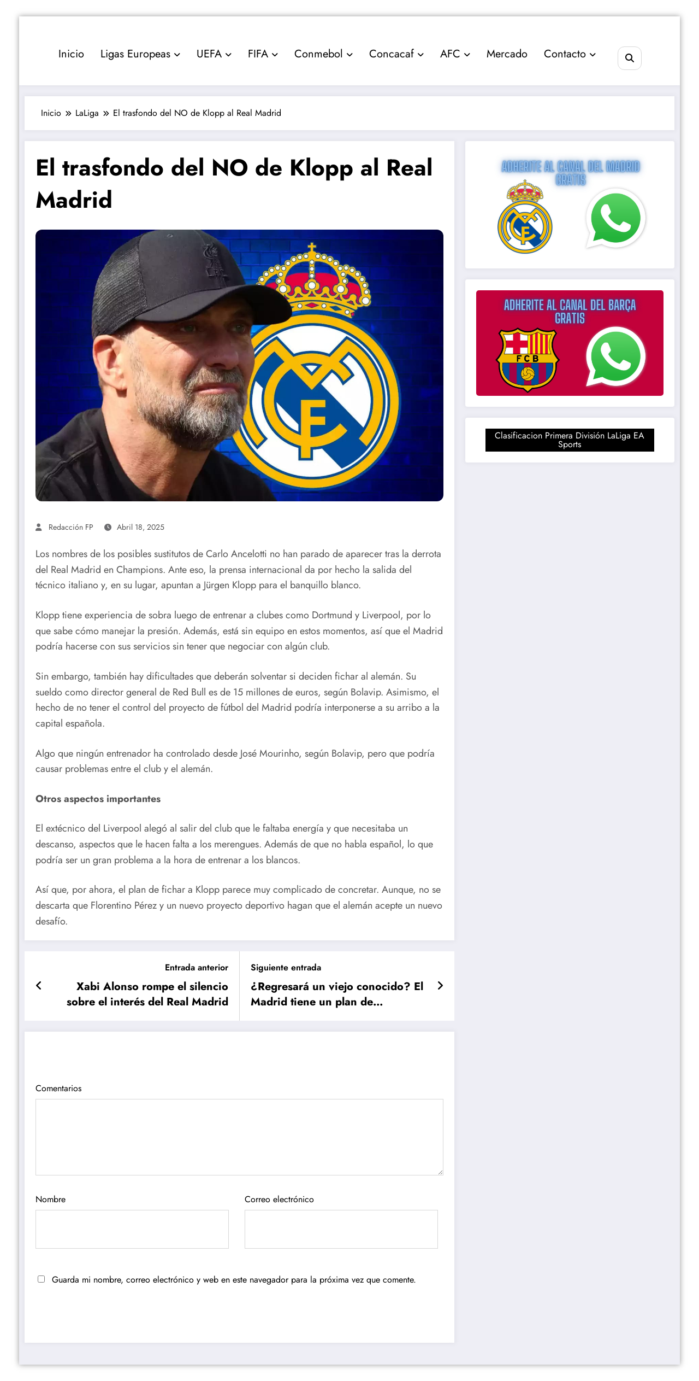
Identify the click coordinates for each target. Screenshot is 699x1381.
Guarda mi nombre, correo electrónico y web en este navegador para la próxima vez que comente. (234, 1279)
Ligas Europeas (140, 54)
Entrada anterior (196, 967)
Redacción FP (71, 527)
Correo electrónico (341, 1221)
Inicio (71, 54)
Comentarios (239, 1128)
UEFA (214, 54)
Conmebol (323, 54)
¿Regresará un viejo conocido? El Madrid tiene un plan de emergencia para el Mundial (337, 994)
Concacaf (396, 54)
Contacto (570, 54)
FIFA (263, 54)
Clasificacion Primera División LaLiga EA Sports (569, 439)
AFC (455, 54)
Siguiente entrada (286, 967)
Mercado (507, 54)
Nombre (132, 1221)
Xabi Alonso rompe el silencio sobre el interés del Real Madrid (147, 994)
